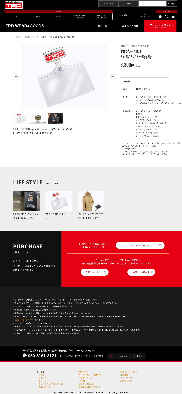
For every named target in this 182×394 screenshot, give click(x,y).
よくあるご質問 (130, 26)
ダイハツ (42, 381)
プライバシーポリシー (130, 372)
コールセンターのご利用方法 (128, 356)
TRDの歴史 (83, 372)
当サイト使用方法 (86, 384)
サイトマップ (126, 378)
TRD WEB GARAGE (140, 245)
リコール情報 (108, 3)
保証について (44, 387)
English (128, 3)
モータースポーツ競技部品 (90, 375)
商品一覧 (102, 26)
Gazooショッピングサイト (26, 320)
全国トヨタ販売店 (141, 272)
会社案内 (82, 381)
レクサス (42, 378)
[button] (16, 76)
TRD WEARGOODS (25, 26)
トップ (16, 36)
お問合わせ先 (126, 381)
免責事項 (124, 375)
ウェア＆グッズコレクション (51, 384)
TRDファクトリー (94, 272)
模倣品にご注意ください (89, 387)
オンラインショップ (160, 26)
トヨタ (41, 375)
